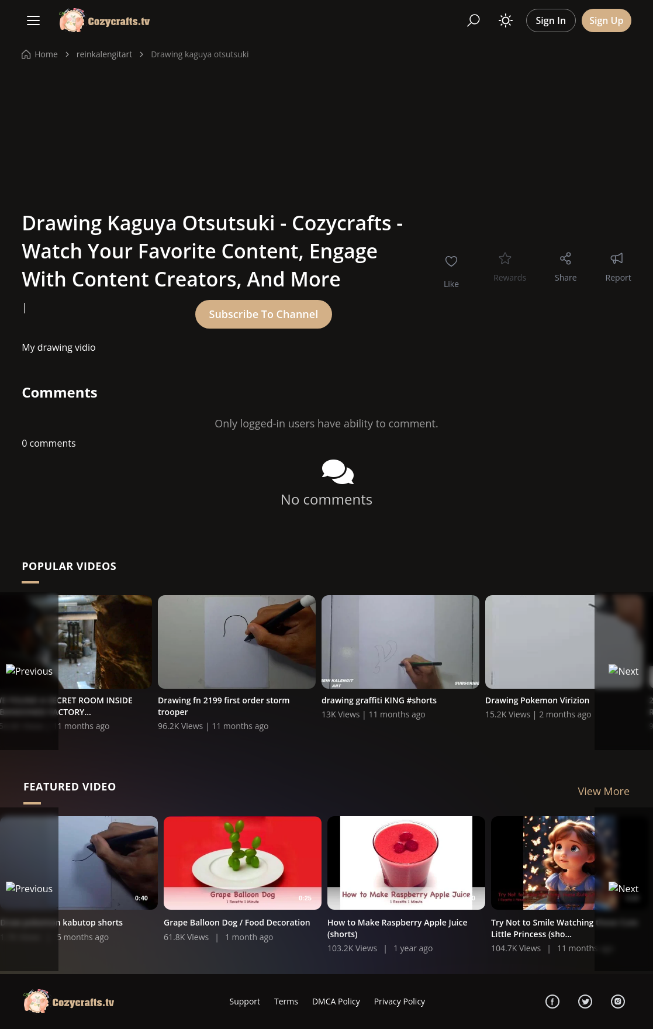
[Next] (624, 671)
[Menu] (33, 20)
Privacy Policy (399, 1001)
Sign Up (606, 20)
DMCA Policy (336, 1001)
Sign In (551, 20)
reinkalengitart (104, 54)
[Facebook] (552, 1001)
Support (244, 1001)
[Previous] (29, 671)
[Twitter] (585, 1001)
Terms (286, 1001)
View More (604, 792)
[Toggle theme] (505, 20)
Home (40, 54)
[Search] (473, 20)
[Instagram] (618, 1001)
